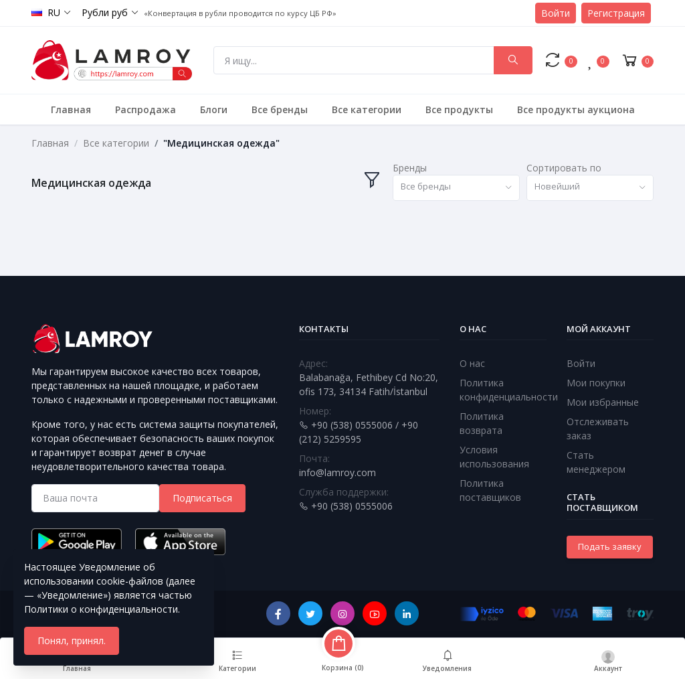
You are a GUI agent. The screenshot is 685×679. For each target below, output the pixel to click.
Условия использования (494, 456)
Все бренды (280, 109)
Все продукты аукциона (576, 109)
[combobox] (456, 188)
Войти (555, 13)
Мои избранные (603, 402)
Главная (71, 109)
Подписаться (202, 498)
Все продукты (459, 109)
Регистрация (616, 13)
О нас (472, 363)
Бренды (410, 167)
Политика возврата (482, 423)
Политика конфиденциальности (509, 389)
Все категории (366, 109)
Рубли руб (105, 12)
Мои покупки (596, 382)
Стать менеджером (596, 462)
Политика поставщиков (490, 490)
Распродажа (145, 109)
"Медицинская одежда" (221, 143)
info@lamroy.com (337, 472)
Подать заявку (610, 546)
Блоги (213, 109)
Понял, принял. (71, 640)
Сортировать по (563, 167)
